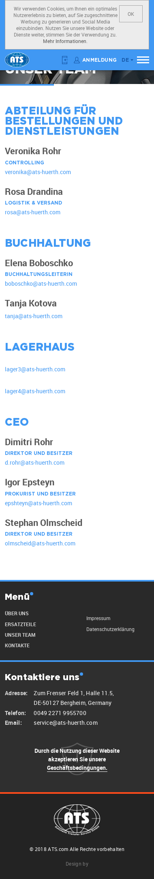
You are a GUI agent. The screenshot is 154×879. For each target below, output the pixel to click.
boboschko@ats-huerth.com (41, 284)
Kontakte (17, 645)
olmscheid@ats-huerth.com (40, 543)
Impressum (98, 618)
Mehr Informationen (64, 41)
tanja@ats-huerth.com (33, 316)
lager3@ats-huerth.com (35, 369)
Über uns (17, 613)
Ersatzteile (20, 624)
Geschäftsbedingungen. (77, 767)
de (125, 60)
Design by (77, 863)
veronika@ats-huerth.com (38, 172)
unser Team (20, 634)
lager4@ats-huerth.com (35, 391)
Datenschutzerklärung (110, 629)
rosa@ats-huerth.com (32, 212)
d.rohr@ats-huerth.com (34, 463)
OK (131, 14)
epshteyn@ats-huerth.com (38, 503)
